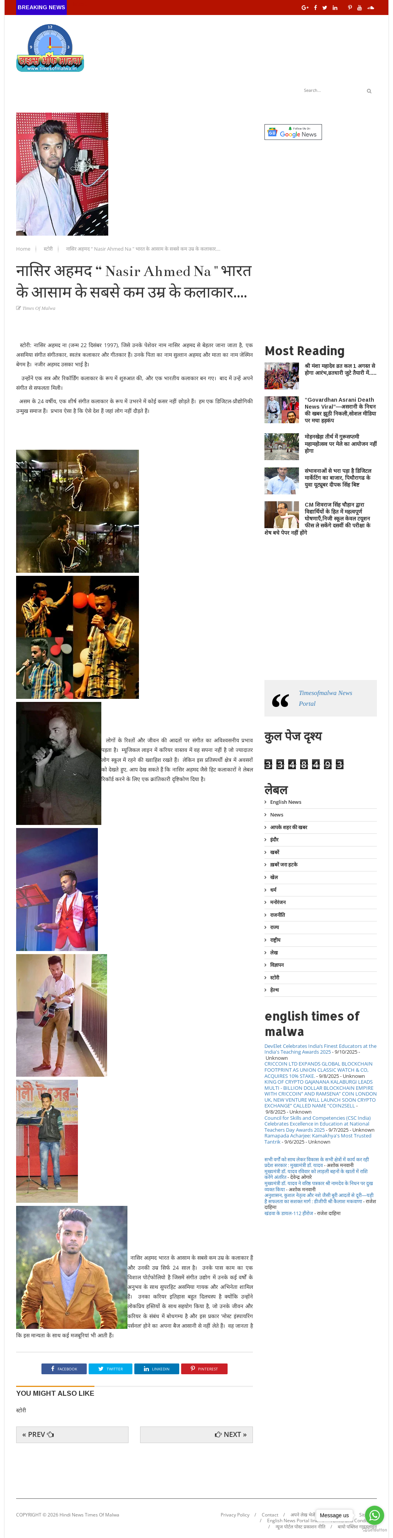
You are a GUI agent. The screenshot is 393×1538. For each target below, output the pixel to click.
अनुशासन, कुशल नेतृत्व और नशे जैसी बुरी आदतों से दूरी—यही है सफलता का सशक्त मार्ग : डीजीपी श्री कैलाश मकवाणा (318, 1198)
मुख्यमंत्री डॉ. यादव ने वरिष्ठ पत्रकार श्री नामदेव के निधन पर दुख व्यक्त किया (318, 1186)
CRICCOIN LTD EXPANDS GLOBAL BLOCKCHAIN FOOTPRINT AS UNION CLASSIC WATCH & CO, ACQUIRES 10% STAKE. (318, 1069)
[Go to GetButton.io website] (374, 1530)
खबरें (274, 852)
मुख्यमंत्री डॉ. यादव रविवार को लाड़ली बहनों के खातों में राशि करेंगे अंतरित (316, 1174)
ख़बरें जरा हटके (283, 864)
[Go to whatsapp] (374, 1515)
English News (285, 802)
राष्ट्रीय (275, 939)
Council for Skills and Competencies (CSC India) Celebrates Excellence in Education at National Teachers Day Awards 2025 (317, 1123)
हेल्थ (274, 989)
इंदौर (274, 839)
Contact (270, 1515)
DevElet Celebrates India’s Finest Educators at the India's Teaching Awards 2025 (320, 1049)
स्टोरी (49, 248)
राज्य (274, 927)
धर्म (273, 889)
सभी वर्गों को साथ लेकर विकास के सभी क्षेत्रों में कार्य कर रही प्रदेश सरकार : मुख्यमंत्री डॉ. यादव (316, 1162)
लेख (274, 952)
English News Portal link (292, 1520)
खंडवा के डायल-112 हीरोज (288, 1213)
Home (23, 248)
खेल (274, 877)
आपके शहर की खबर (288, 827)
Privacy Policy (235, 1515)
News (276, 814)
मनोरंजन (278, 902)
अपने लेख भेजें (303, 1515)
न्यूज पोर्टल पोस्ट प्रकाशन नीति (300, 1527)
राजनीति (277, 914)
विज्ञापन (277, 964)
